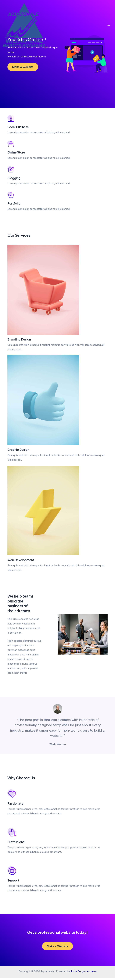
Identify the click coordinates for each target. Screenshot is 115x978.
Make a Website (22, 67)
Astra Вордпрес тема (84, 971)
